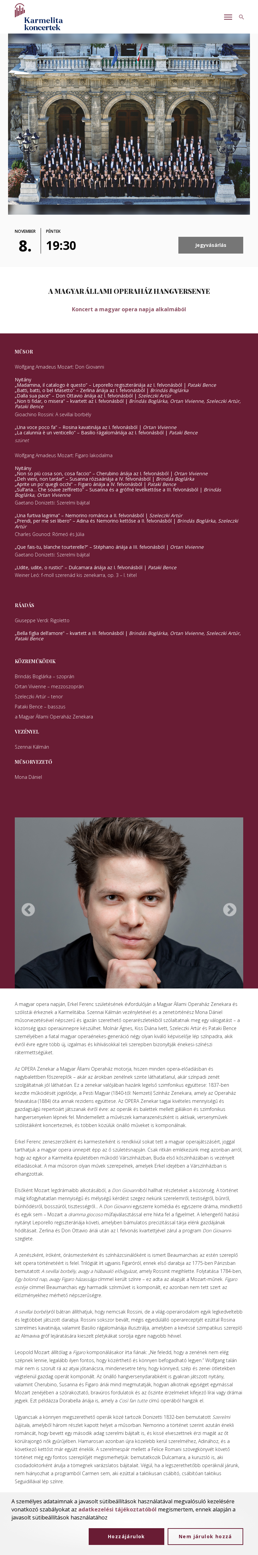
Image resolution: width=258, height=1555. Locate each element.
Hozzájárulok (126, 1536)
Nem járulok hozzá (205, 1536)
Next (229, 909)
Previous (28, 909)
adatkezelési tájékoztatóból (117, 1509)
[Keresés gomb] (241, 16)
